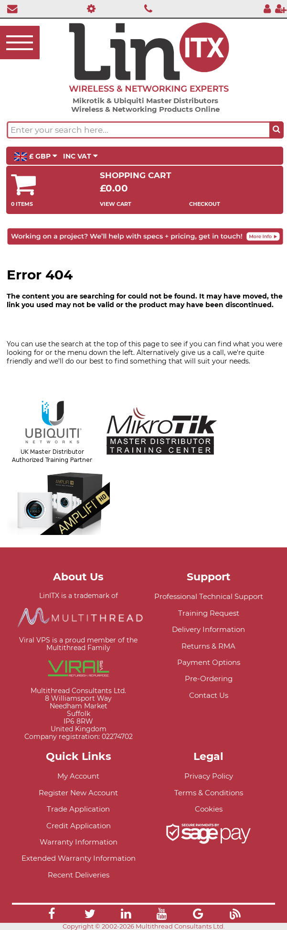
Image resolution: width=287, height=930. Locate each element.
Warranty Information (78, 841)
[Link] (51, 915)
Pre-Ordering (209, 678)
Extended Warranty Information (78, 858)
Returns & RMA (208, 646)
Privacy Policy (208, 775)
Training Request (208, 613)
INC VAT (80, 156)
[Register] (281, 8)
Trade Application (78, 808)
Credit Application (78, 825)
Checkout (204, 204)
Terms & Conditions (208, 792)
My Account (78, 775)
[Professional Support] (88, 8)
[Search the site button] (276, 130)
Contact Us (208, 695)
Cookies (209, 808)
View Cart (115, 204)
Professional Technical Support (208, 596)
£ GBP (35, 156)
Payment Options (208, 662)
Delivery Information (208, 629)
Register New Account (78, 792)
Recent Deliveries (78, 874)
